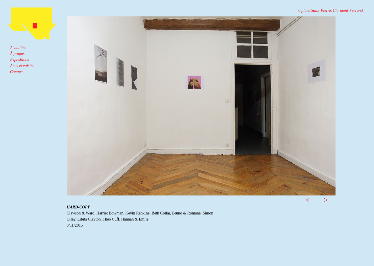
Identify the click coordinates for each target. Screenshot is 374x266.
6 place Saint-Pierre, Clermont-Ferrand (330, 10)
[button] (307, 192)
